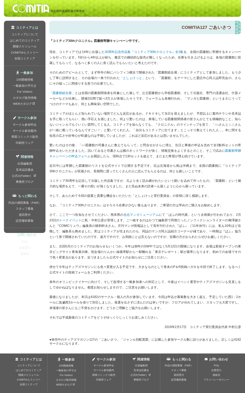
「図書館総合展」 (62, 93)
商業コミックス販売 (24, 120)
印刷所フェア (24, 125)
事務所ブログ (24, 159)
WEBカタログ (23, 91)
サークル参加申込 (24, 111)
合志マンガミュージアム (141, 214)
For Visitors (25, 82)
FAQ (25, 212)
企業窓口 (24, 217)
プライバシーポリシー (216, 379)
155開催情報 (25, 72)
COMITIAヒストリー (24, 48)
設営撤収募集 (24, 192)
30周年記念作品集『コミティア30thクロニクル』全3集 (144, 52)
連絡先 (24, 221)
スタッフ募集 (24, 183)
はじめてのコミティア (25, 38)
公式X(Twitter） (24, 154)
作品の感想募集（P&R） (24, 178)
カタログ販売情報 (24, 86)
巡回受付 (24, 188)
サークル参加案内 (24, 115)
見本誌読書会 (24, 149)
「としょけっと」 (132, 78)
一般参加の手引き (24, 77)
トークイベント (70, 220)
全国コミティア (25, 52)
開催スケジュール (24, 43)
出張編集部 (25, 144)
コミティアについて (24, 33)
